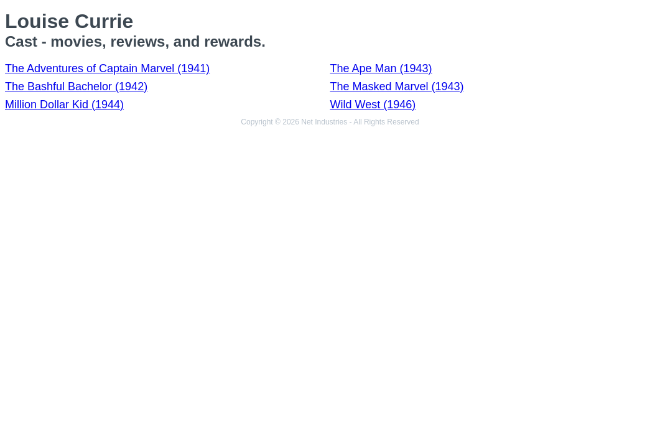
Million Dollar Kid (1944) (64, 104)
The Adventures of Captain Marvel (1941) (107, 68)
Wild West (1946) (373, 104)
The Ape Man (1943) (381, 68)
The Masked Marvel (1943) (397, 86)
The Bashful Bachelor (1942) (76, 86)
